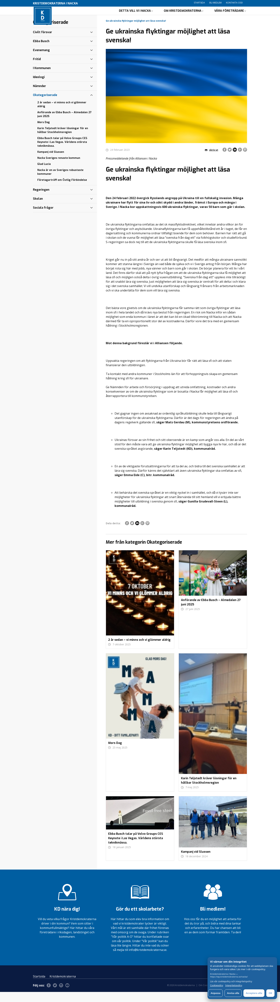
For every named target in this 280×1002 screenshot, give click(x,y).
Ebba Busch (41, 51)
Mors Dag (43, 132)
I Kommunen (42, 78)
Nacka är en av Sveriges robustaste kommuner (60, 182)
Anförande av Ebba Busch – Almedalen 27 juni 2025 (64, 124)
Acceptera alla (254, 993)
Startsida (199, 2)
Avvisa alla (233, 993)
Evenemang (41, 60)
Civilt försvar (42, 42)
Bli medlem (215, 2)
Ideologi (39, 87)
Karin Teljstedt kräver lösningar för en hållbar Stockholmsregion (62, 140)
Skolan (38, 209)
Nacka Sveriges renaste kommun (58, 168)
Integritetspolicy (233, 985)
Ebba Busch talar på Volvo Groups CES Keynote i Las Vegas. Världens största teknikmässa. (62, 152)
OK (270, 993)
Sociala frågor (43, 218)
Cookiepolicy (216, 985)
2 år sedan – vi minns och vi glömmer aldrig (61, 114)
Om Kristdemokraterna (182, 16)
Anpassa (215, 993)
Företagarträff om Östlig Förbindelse (62, 190)
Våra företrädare (229, 16)
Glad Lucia (44, 174)
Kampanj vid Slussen (50, 162)
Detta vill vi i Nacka (135, 16)
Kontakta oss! (234, 2)
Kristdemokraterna (63, 986)
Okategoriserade (45, 105)
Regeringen (41, 200)
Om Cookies (205, 995)
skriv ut (211, 160)
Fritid (37, 69)
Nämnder (39, 96)
